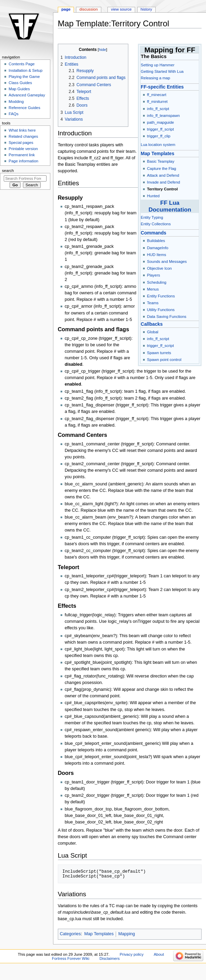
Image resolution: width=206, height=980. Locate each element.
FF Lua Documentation (170, 206)
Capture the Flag (161, 168)
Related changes (23, 136)
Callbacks (152, 324)
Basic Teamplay (161, 161)
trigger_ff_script (160, 129)
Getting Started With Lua (162, 71)
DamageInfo (157, 248)
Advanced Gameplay (27, 95)
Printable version (23, 149)
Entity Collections (156, 224)
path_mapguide (160, 122)
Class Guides (20, 83)
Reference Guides (24, 108)
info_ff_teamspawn (163, 115)
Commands (153, 233)
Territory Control (162, 189)
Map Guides (19, 89)
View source (121, 9)
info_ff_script (158, 109)
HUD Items (156, 255)
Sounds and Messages (167, 261)
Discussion (88, 9)
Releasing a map (155, 78)
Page (65, 9)
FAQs (13, 114)
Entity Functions (161, 296)
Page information (23, 161)
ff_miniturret (157, 101)
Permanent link (22, 155)
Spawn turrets (159, 353)
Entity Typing (152, 217)
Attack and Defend (163, 175)
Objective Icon (159, 268)
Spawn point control (164, 360)
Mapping (126, 933)
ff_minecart (156, 95)
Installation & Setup (25, 70)
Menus (153, 289)
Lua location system (158, 145)
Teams (153, 303)
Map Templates (157, 153)
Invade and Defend (163, 182)
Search (8, 171)
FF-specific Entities (162, 87)
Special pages (21, 142)
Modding (16, 101)
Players (153, 275)
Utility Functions (161, 310)
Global (152, 332)
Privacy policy (132, 954)
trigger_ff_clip (158, 136)
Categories (70, 933)
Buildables (156, 241)
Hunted (153, 196)
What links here (22, 130)
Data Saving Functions (166, 316)
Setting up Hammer (157, 65)
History (146, 9)
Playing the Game (24, 77)
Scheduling (157, 282)
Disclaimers (110, 958)
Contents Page (22, 64)
